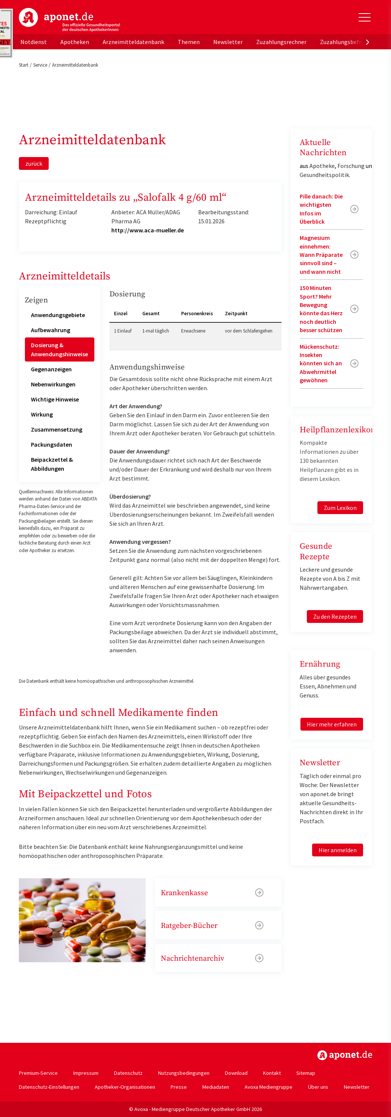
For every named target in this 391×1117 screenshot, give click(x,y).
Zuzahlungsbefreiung (348, 42)
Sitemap (305, 1073)
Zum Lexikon (340, 507)
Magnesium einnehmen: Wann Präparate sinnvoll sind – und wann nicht (321, 254)
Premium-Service (38, 1073)
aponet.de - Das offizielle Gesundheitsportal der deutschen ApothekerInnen (69, 20)
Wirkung (42, 414)
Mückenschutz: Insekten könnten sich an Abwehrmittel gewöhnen (321, 363)
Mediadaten (215, 1086)
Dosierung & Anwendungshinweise (59, 349)
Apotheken (74, 42)
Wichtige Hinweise (55, 399)
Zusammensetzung (56, 429)
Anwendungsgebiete (58, 315)
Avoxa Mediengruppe (268, 1086)
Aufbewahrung (50, 330)
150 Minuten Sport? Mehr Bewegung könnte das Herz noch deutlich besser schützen (321, 309)
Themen (189, 42)
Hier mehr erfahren (332, 724)
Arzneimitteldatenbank (133, 42)
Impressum (86, 1073)
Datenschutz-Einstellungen (49, 1086)
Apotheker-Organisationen (125, 1086)
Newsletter (228, 42)
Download (236, 1073)
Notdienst (33, 42)
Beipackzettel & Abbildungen (52, 464)
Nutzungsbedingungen (183, 1073)
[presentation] (367, 41)
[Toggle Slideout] (364, 17)
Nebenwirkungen (53, 384)
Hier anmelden (338, 850)
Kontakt (272, 1073)
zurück (33, 163)
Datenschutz (128, 1073)
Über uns (318, 1086)
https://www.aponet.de (344, 1055)
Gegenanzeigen (51, 369)
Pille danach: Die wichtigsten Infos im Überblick (321, 208)
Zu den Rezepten (335, 616)
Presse (179, 1086)
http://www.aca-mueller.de (147, 230)
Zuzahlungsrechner (281, 42)
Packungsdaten (51, 444)
